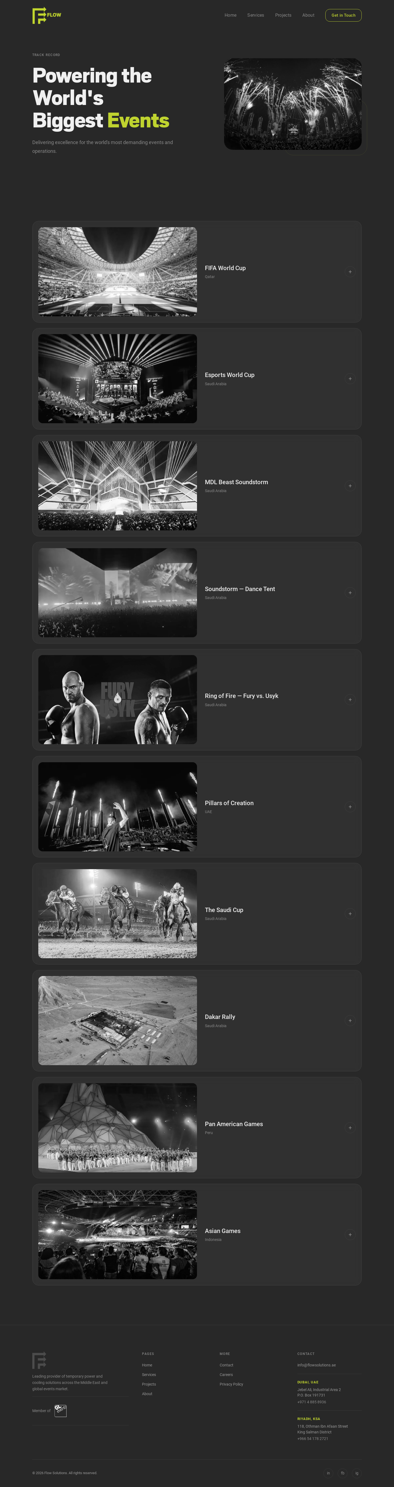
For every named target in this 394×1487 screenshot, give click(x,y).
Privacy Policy (231, 1384)
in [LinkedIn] (328, 1473)
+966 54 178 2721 (312, 1438)
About (308, 15)
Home (230, 15)
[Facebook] (342, 1473)
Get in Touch (343, 15)
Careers (226, 1374)
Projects (283, 15)
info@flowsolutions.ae (316, 1365)
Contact (226, 1365)
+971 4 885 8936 (311, 1402)
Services (255, 15)
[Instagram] (357, 1473)
